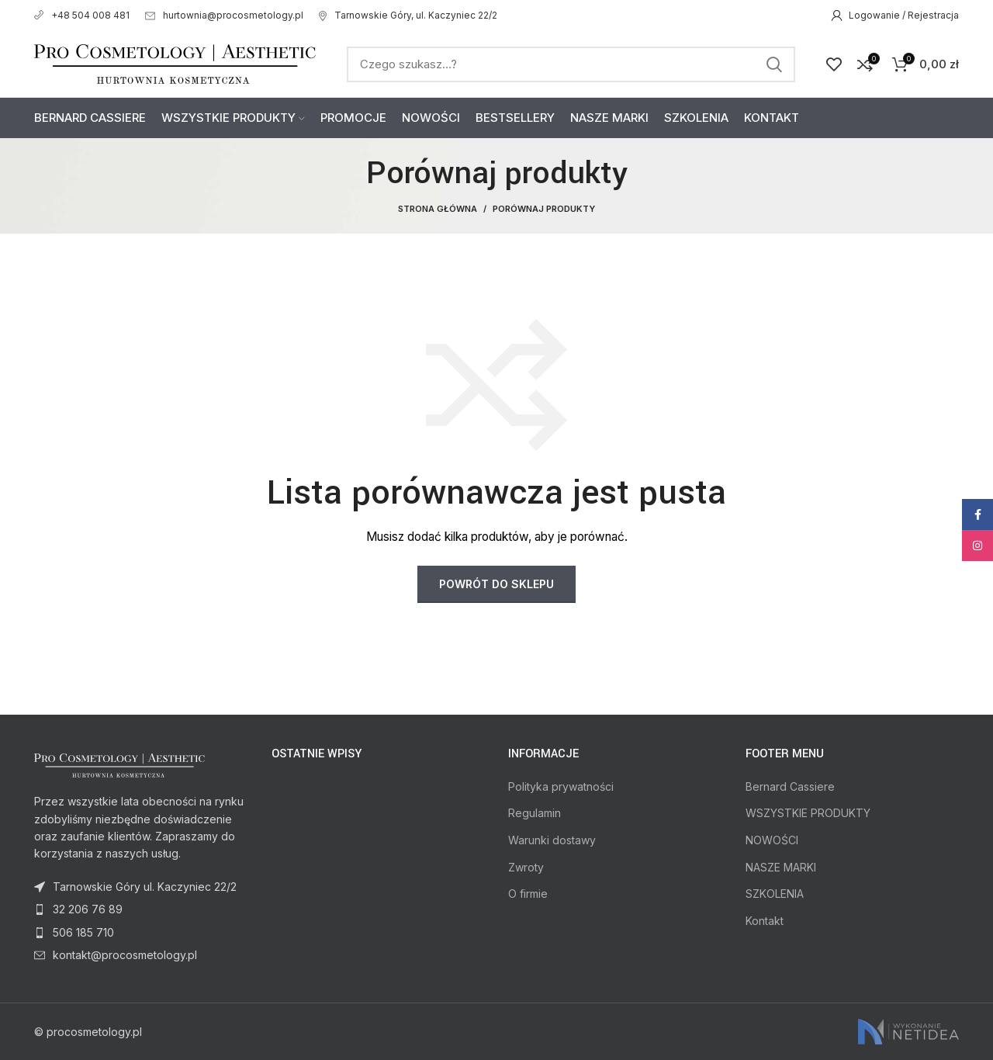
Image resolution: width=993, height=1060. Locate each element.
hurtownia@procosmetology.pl (224, 15)
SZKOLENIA (775, 893)
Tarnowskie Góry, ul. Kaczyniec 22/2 (408, 15)
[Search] (571, 64)
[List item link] (141, 909)
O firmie (528, 893)
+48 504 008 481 (82, 15)
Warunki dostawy (552, 840)
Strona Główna (437, 208)
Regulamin (534, 812)
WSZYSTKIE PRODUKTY (808, 812)
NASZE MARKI (781, 867)
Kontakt (765, 920)
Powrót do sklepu (496, 584)
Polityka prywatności (561, 786)
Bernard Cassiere (790, 786)
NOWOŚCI (772, 840)
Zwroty (526, 867)
